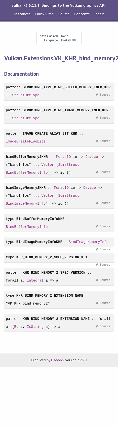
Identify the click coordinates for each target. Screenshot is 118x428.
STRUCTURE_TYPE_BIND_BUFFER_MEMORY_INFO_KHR (67, 87)
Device (91, 156)
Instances (22, 13)
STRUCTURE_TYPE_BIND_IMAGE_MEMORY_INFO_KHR (65, 110)
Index (99, 13)
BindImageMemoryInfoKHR (39, 241)
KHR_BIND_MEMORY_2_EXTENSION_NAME (49, 295)
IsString (35, 326)
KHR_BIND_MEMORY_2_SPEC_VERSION (47, 257)
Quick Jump (44, 13)
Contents (82, 13)
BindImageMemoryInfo (26, 203)
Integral (35, 280)
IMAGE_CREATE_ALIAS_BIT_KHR (50, 133)
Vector (47, 164)
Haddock (57, 360)
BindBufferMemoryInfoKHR (40, 218)
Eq (16, 326)
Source (64, 13)
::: (36, 164)
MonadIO (63, 156)
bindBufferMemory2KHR (27, 156)
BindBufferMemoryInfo (27, 172)
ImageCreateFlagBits (26, 141)
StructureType (25, 95)
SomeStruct (68, 164)
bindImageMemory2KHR (26, 187)
